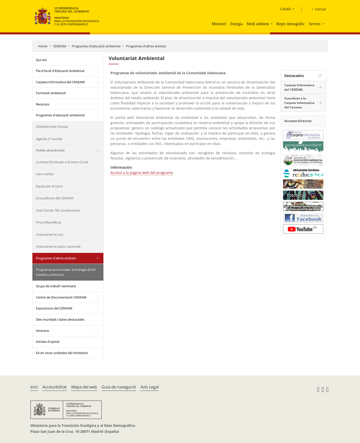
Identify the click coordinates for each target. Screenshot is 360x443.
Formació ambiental (51, 93)
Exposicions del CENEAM (54, 308)
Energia (236, 24)
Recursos (42, 104)
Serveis (314, 24)
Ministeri (219, 24)
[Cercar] (317, 9)
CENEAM (59, 46)
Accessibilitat (54, 387)
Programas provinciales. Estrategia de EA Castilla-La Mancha (66, 272)
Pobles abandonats (50, 150)
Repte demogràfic (290, 24)
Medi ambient (258, 24)
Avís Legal (150, 387)
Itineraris (42, 330)
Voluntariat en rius (49, 234)
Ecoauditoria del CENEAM (54, 198)
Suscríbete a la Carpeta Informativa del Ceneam (299, 102)
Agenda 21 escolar (49, 139)
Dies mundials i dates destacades (60, 319)
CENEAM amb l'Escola (52, 126)
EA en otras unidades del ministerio (62, 353)
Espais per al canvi (49, 186)
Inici (34, 387)
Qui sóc (41, 60)
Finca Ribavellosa (48, 222)
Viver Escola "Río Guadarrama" (58, 210)
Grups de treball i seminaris (56, 286)
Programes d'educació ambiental (96, 46)
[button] (272, 23)
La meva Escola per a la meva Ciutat (62, 162)
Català (285, 8)
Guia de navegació (119, 387)
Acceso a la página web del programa (141, 172)
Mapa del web (84, 387)
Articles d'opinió (48, 341)
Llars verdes (45, 174)
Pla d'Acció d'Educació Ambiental (60, 71)
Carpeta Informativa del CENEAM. (299, 87)
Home (42, 46)
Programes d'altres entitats (146, 46)
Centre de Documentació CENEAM (61, 297)
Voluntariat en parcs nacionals (58, 246)
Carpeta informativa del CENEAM (60, 82)
